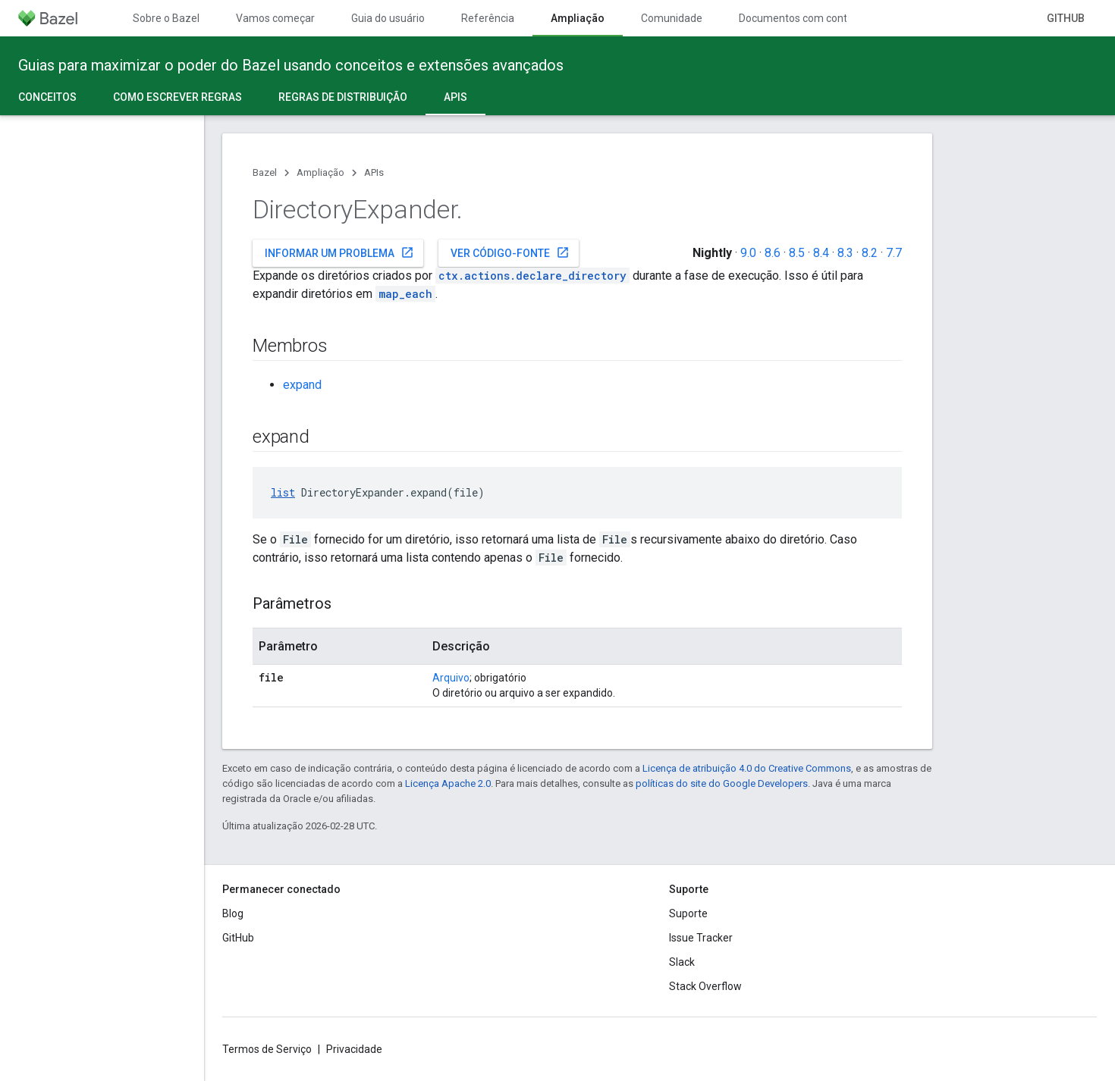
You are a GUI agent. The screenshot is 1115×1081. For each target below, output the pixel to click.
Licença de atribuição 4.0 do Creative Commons (746, 768)
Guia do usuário (388, 18)
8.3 (845, 253)
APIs (374, 172)
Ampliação (320, 172)
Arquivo (451, 678)
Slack (682, 962)
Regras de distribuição (342, 97)
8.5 (797, 253)
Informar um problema (339, 252)
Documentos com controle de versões (829, 18)
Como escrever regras (177, 97)
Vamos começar (275, 18)
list (283, 492)
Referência (487, 18)
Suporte (688, 913)
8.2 (870, 253)
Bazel (265, 172)
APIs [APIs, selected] (455, 97)
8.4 (821, 253)
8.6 (772, 253)
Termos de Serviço (267, 1049)
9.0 (748, 253)
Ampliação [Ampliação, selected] (578, 18)
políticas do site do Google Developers (722, 783)
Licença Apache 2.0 (448, 783)
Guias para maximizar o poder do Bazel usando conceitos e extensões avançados (291, 65)
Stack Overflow (705, 986)
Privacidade (354, 1049)
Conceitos (47, 97)
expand (302, 385)
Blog (232, 913)
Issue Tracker (701, 938)
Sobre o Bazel (166, 18)
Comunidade (671, 18)
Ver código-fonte (510, 252)
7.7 (894, 253)
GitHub (1066, 18)
